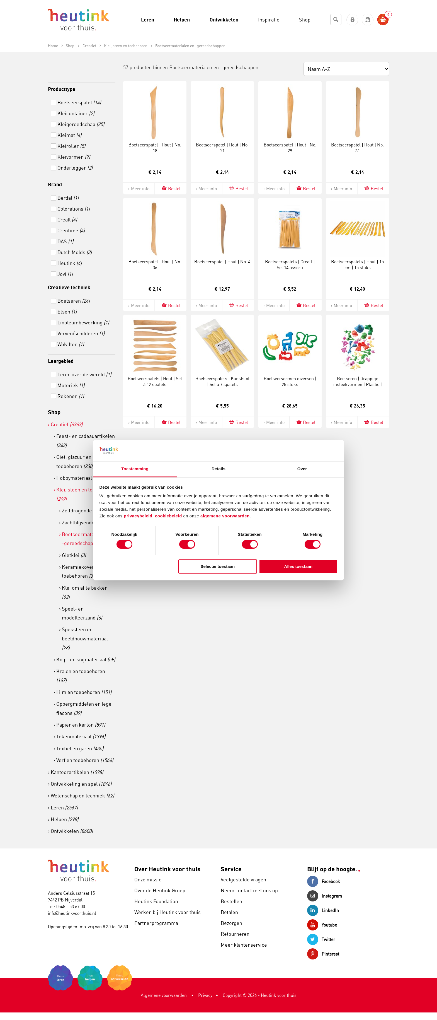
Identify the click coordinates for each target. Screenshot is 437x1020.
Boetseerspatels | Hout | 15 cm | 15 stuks (357, 264)
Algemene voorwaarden (164, 995)
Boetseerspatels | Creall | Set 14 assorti (290, 264)
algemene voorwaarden (225, 516)
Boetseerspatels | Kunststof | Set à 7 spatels (222, 381)
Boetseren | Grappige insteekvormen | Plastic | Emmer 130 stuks (357, 384)
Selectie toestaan (218, 566)
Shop (54, 412)
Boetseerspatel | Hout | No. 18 (154, 147)
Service (231, 869)
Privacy (205, 995)
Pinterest (323, 953)
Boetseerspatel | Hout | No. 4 (222, 261)
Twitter (321, 939)
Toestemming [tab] (135, 469)
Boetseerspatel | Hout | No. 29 (290, 147)
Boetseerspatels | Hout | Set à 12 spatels (155, 381)
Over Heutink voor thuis (167, 869)
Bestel (171, 188)
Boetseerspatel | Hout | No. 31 (357, 147)
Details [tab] (218, 469)
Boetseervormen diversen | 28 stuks (290, 381)
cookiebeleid (169, 516)
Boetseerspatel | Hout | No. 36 (154, 264)
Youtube (322, 924)
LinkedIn (323, 910)
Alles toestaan (298, 566)
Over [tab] (302, 469)
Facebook (323, 881)
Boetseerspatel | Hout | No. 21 (222, 147)
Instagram (324, 895)
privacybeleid (138, 516)
